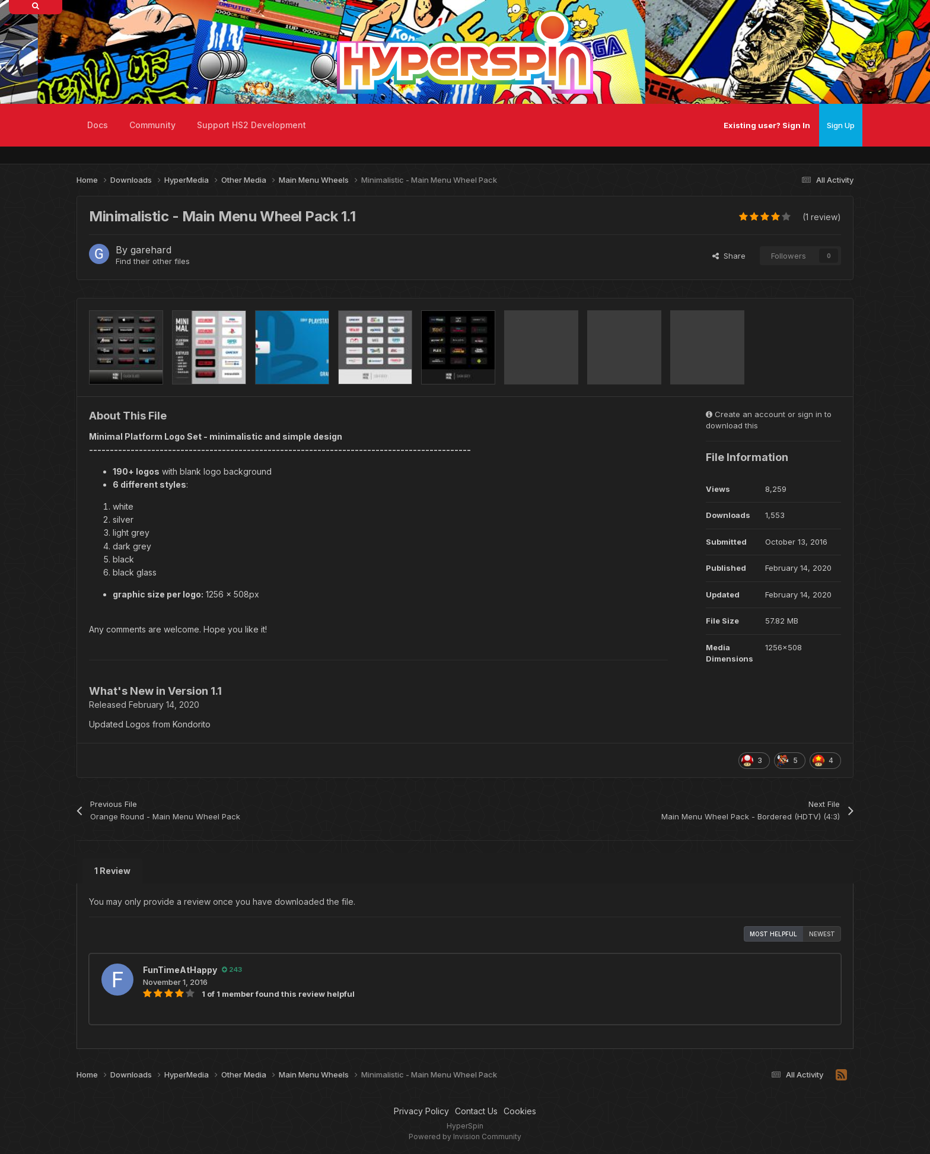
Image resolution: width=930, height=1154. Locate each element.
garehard (150, 250)
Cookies (520, 1111)
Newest (822, 933)
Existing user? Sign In (767, 125)
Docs (97, 125)
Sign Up (841, 125)
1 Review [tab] (112, 871)
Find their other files (153, 261)
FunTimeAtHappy (180, 970)
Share (729, 255)
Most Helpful (773, 933)
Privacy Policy (421, 1111)
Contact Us (476, 1111)
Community (152, 125)
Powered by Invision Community (465, 1136)
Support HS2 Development (251, 125)
